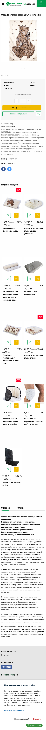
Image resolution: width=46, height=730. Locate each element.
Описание (5, 508)
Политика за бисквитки (14, 710)
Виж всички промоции (18, 114)
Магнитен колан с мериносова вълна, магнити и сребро (10, 421)
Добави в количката (21, 108)
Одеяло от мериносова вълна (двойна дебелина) (33, 231)
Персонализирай (21, 719)
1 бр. (12, 124)
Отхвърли (37, 719)
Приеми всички (34, 725)
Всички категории (9, 675)
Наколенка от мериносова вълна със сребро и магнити (33, 421)
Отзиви (20, 508)
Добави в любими (39, 114)
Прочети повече (8, 163)
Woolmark (11, 126)
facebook (6, 667)
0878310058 (30, 4)
